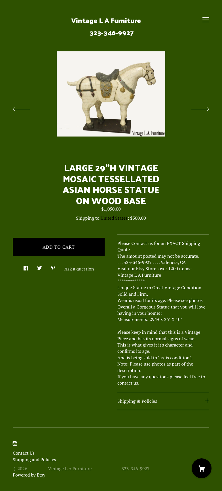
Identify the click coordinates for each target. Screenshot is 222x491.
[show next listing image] (195, 107)
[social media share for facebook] (26, 266)
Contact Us (24, 453)
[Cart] (202, 468)
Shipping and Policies (34, 459)
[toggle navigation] (205, 20)
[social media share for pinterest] (53, 266)
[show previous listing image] (27, 107)
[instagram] (15, 443)
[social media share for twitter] (39, 266)
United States (114, 218)
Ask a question (79, 269)
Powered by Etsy (29, 475)
